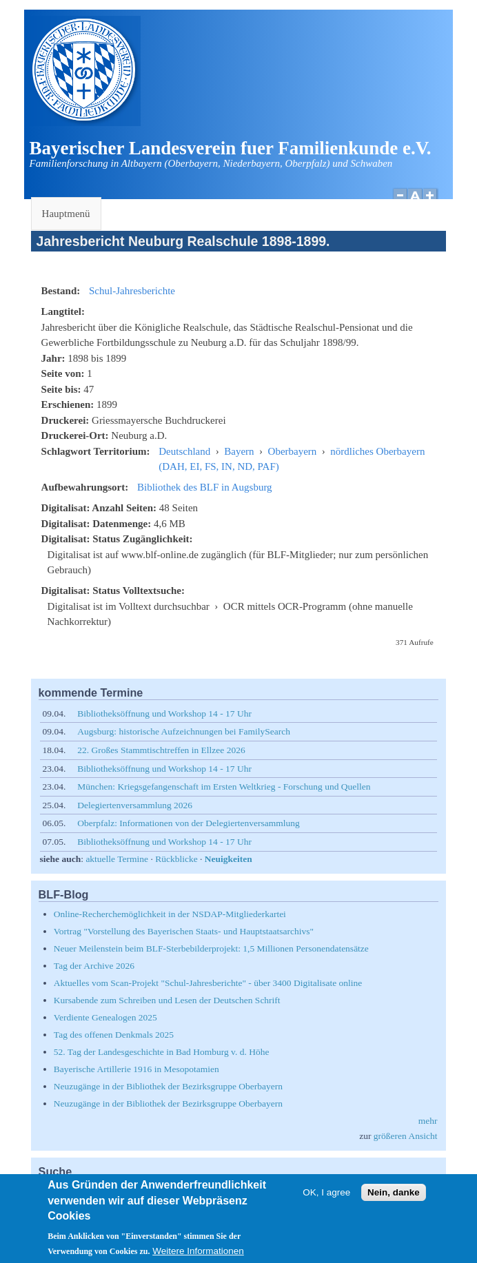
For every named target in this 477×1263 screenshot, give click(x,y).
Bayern (239, 451)
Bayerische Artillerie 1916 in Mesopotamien (136, 1069)
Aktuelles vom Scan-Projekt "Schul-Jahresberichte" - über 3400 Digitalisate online (208, 983)
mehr (428, 1121)
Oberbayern (292, 451)
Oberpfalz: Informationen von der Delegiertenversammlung (188, 823)
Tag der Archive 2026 (94, 966)
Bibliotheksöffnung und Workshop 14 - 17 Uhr (164, 713)
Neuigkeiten (228, 859)
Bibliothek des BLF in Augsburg (204, 487)
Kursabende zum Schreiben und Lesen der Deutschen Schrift (167, 1000)
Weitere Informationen (198, 1256)
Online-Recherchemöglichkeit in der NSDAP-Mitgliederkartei (170, 914)
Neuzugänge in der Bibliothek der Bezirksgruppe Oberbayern (168, 1086)
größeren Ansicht (406, 1136)
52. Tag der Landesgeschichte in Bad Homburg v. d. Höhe (162, 1052)
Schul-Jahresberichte (132, 290)
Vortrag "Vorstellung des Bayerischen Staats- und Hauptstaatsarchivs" (184, 931)
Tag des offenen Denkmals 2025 (114, 1034)
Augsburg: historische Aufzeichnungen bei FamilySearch (183, 731)
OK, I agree (326, 1198)
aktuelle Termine (116, 859)
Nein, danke (393, 1198)
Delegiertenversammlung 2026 (134, 805)
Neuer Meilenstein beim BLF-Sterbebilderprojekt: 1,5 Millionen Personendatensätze (211, 948)
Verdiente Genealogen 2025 (105, 1017)
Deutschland (184, 451)
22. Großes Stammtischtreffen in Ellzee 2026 (161, 750)
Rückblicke (176, 859)
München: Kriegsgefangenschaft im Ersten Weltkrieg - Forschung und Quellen (223, 786)
